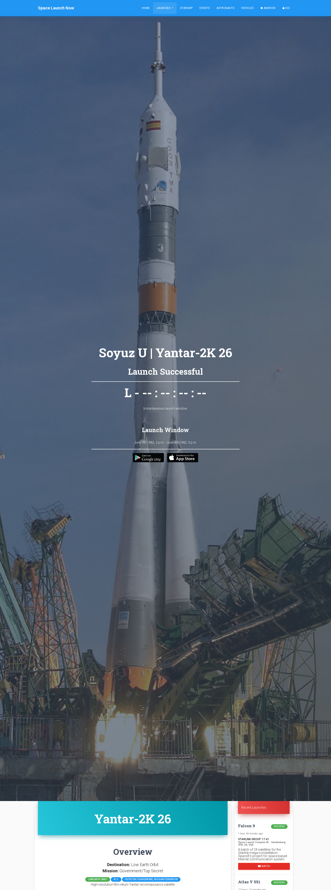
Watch (264, 866)
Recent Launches (253, 807)
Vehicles (247, 8)
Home (146, 8)
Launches (164, 8)
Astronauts (225, 8)
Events (205, 8)
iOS (286, 8)
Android (268, 8)
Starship (186, 8)
